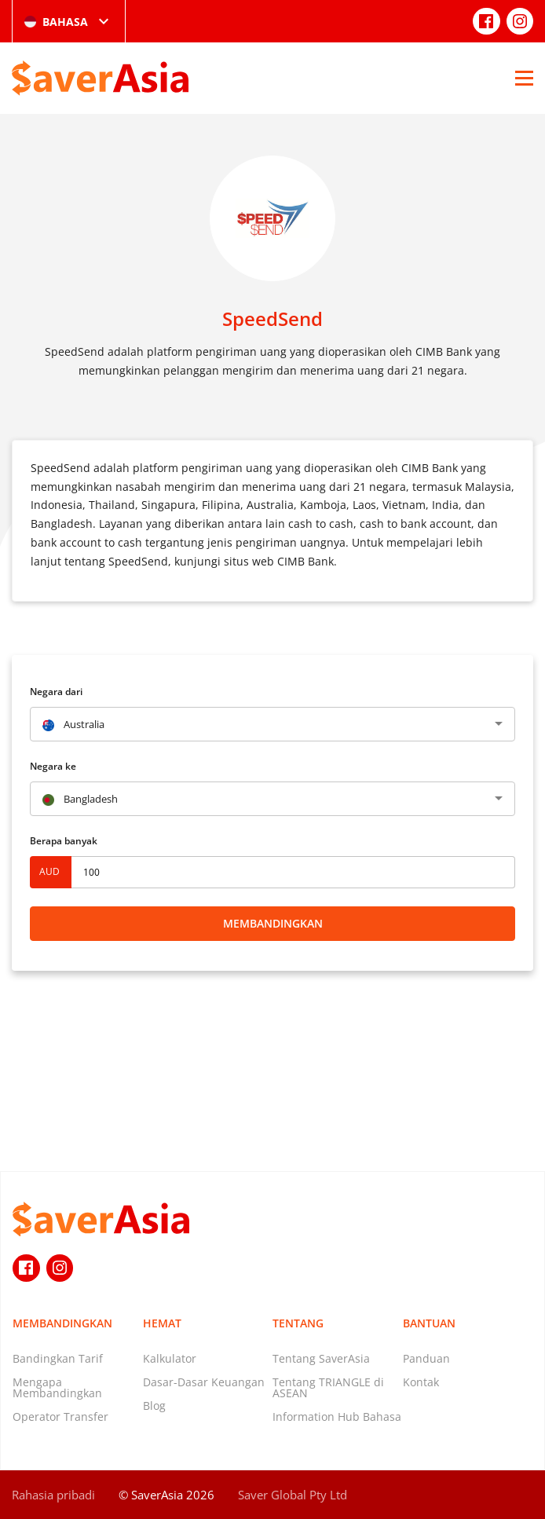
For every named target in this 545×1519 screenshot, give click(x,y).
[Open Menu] (524, 78)
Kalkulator (169, 1358)
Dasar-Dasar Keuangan (204, 1381)
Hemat (162, 1323)
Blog (154, 1405)
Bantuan (429, 1323)
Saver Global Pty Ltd (292, 1495)
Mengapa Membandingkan (57, 1387)
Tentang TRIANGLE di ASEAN (328, 1387)
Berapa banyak (63, 840)
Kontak (421, 1381)
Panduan (426, 1358)
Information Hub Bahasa (336, 1416)
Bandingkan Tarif (58, 1358)
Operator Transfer (60, 1416)
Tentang (298, 1323)
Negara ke (53, 766)
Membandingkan (273, 923)
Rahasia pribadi (53, 1495)
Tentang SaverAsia (321, 1358)
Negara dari (56, 691)
